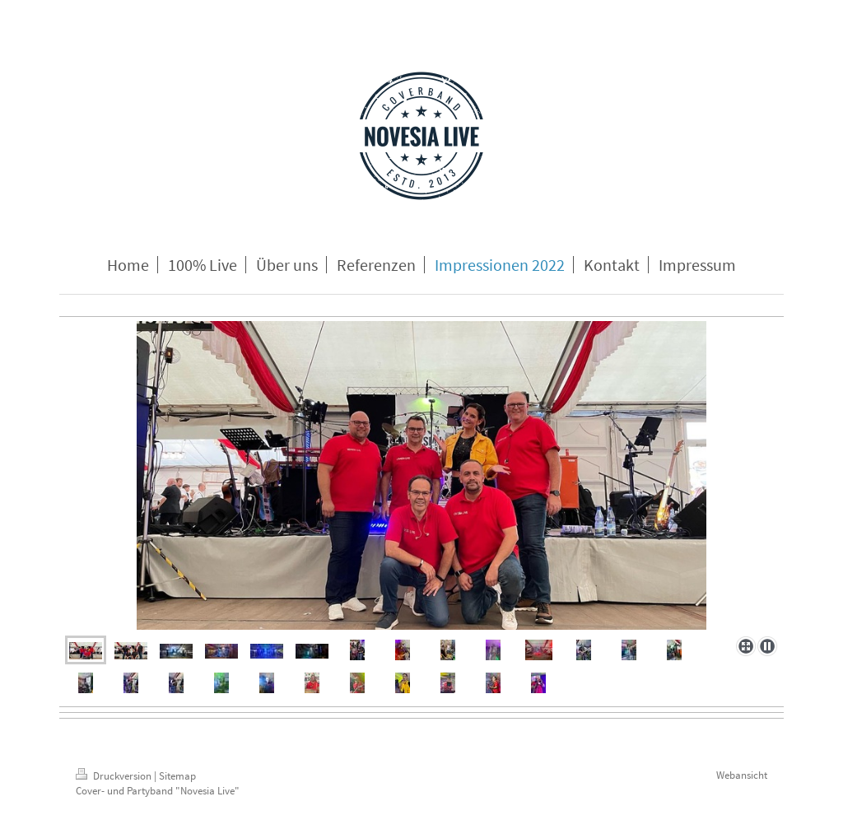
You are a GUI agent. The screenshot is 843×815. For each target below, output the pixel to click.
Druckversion (115, 776)
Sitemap (177, 776)
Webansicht (741, 775)
